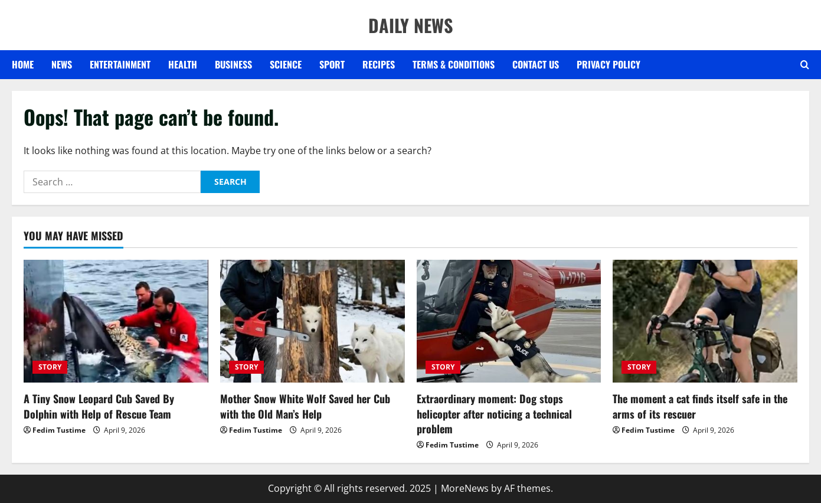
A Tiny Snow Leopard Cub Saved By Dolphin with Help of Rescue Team (99, 406)
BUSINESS (233, 64)
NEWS (61, 64)
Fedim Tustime (59, 430)
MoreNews (465, 488)
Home (23, 64)
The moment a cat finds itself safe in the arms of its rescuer (700, 406)
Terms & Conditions (454, 64)
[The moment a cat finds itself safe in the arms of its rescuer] (705, 321)
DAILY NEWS (410, 25)
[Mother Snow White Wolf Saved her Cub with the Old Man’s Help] (312, 321)
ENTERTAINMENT (120, 64)
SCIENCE (286, 64)
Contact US (535, 64)
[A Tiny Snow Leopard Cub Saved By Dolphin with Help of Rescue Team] (116, 321)
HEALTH (182, 64)
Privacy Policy (608, 64)
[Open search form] (804, 65)
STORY (49, 367)
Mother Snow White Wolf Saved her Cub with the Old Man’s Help (305, 406)
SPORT (332, 64)
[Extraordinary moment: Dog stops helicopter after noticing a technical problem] (509, 321)
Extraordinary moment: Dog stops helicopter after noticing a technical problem (494, 413)
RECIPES (378, 64)
